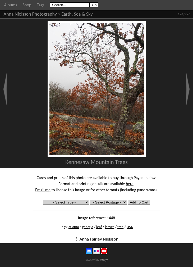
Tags (40, 4)
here (130, 183)
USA (130, 227)
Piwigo (104, 260)
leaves (109, 227)
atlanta (73, 227)
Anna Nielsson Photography (30, 14)
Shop (27, 4)
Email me (42, 189)
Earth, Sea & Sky (77, 14)
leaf (99, 227)
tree (120, 227)
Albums (10, 4)
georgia (87, 227)
